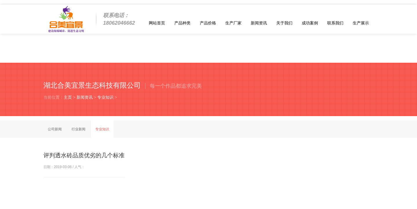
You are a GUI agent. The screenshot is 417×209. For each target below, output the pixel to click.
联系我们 (335, 23)
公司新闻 (55, 129)
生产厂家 (233, 23)
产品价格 (208, 23)
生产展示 (361, 23)
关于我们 (284, 23)
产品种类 (182, 23)
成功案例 (310, 23)
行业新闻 (78, 129)
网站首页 (157, 23)
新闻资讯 (259, 23)
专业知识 (105, 97)
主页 (68, 97)
